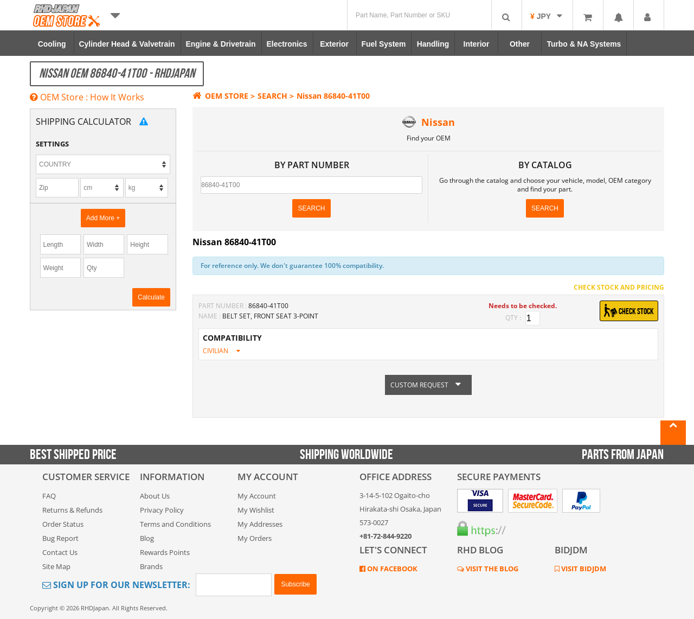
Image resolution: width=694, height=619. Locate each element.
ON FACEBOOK (391, 568)
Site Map (56, 566)
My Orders (254, 538)
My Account (256, 496)
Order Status (62, 524)
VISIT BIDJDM (583, 568)
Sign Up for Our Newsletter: (116, 585)
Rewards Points (165, 552)
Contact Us (60, 552)
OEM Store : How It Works (87, 97)
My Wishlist (255, 510)
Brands (151, 566)
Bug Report (60, 538)
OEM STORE (220, 96)
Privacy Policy (162, 510)
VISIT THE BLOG (491, 568)
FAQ (49, 496)
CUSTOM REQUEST (428, 385)
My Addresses (259, 524)
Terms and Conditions (175, 524)
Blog (147, 538)
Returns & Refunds (72, 510)
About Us (155, 496)
